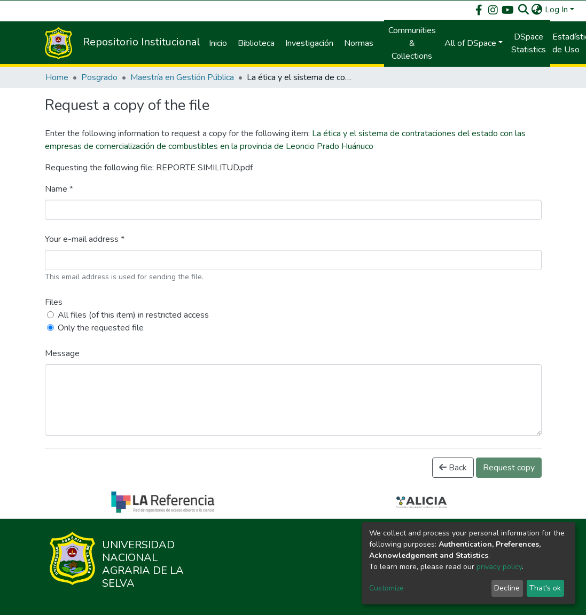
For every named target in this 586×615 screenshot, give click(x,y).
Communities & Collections (412, 43)
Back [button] (453, 468)
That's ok (545, 588)
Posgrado (99, 77)
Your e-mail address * (84, 239)
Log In (556, 9)
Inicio (218, 43)
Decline (507, 588)
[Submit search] (523, 9)
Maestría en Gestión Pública (182, 77)
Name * (59, 189)
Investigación (309, 43)
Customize (386, 588)
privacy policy (499, 567)
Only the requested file (101, 328)
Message (62, 353)
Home (56, 77)
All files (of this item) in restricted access (133, 315)
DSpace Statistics (528, 43)
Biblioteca (256, 43)
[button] (537, 9)
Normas (358, 43)
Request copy (509, 468)
